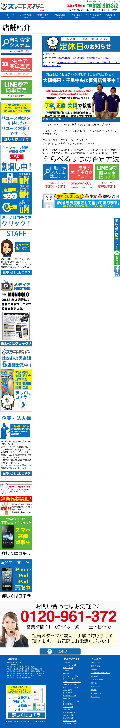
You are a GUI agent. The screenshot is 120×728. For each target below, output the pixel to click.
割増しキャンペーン (97, 680)
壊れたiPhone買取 (69, 712)
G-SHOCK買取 (68, 704)
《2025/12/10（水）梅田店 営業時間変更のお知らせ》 (85, 58)
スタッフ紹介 (76, 16)
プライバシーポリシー (98, 693)
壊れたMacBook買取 (70, 723)
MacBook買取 (67, 690)
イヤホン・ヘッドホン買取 (72, 682)
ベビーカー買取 (68, 707)
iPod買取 (66, 671)
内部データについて (93, 16)
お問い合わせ (95, 686)
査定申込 (94, 683)
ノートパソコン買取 (69, 684)
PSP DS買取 (67, 698)
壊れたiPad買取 (68, 718)
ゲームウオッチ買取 (69, 696)
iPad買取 (66, 673)
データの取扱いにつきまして (100, 673)
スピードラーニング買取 (71, 701)
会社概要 (94, 690)
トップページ (8, 16)
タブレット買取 (68, 668)
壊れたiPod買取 (68, 715)
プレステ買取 (67, 693)
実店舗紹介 (110, 16)
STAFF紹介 (94, 669)
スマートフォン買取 (69, 665)
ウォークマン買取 (69, 679)
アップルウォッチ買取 (70, 676)
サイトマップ (95, 697)
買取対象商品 (42, 16)
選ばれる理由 (59, 16)
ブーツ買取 (66, 710)
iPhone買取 (67, 662)
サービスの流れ (25, 16)
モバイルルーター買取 (70, 687)
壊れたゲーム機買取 (69, 721)
